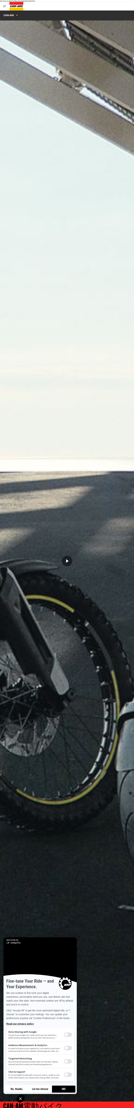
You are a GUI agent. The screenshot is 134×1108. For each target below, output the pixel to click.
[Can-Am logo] (16, 6)
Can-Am (8, 15)
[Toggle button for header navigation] (4, 6)
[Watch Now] (67, 561)
